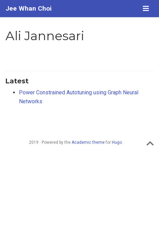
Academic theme (88, 142)
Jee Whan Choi (29, 8)
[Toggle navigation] (145, 8)
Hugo (117, 142)
